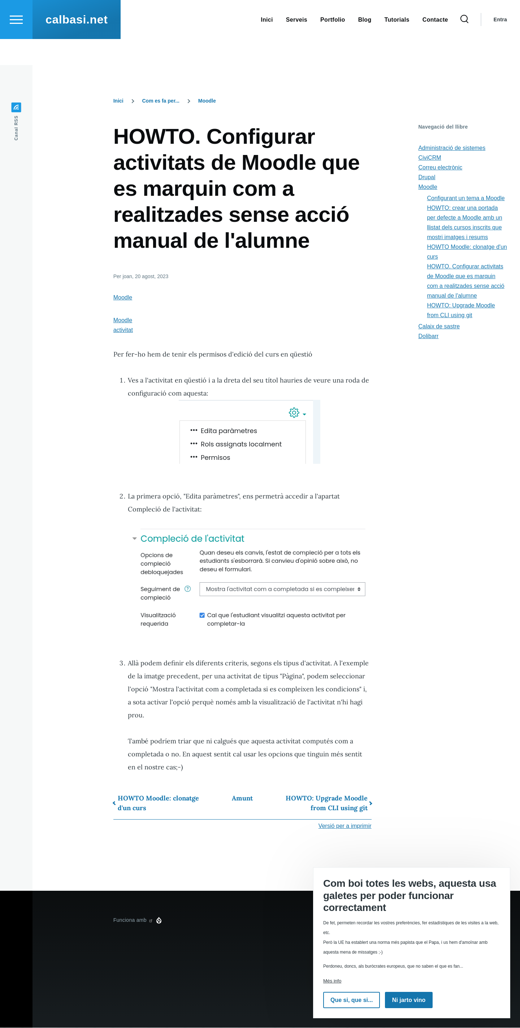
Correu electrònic (440, 168)
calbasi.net (77, 45)
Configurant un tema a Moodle (465, 198)
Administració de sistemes (451, 148)
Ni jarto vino (408, 1000)
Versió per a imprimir (345, 826)
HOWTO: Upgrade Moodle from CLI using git (327, 803)
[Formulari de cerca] (464, 45)
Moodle (207, 101)
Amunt (242, 798)
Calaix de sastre (439, 327)
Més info (332, 981)
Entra (500, 45)
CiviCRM (429, 158)
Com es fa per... (160, 101)
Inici (118, 101)
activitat (123, 330)
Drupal (426, 177)
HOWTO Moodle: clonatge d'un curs (158, 803)
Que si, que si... (351, 1000)
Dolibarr (428, 336)
